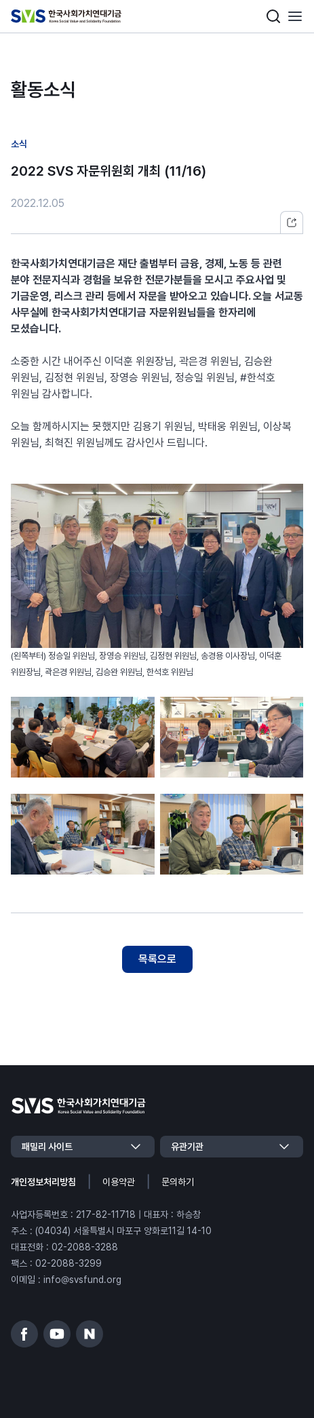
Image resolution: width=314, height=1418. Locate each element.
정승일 (189, 377)
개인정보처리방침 (43, 1181)
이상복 (277, 426)
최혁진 (59, 442)
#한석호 (257, 377)
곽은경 (193, 361)
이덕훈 (118, 361)
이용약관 (118, 1181)
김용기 (147, 426)
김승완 (258, 361)
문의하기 (177, 1181)
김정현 (59, 377)
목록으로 (157, 959)
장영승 (124, 377)
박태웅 (212, 426)
